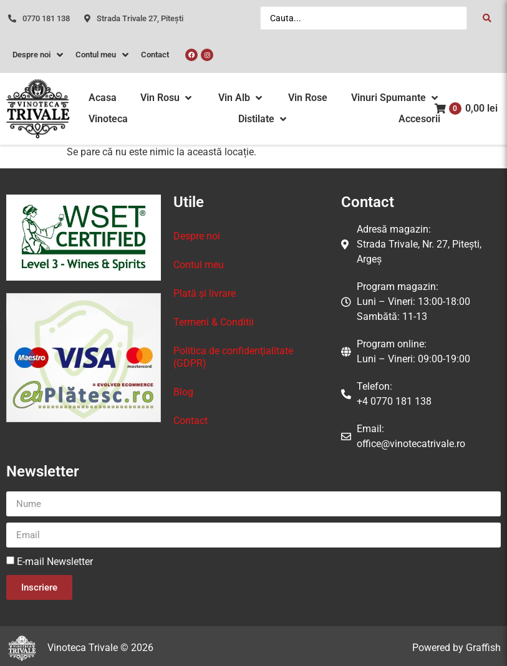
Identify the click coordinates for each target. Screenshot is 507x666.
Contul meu (198, 265)
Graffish (483, 648)
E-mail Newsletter (55, 561)
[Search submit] (487, 18)
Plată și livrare (204, 293)
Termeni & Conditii (213, 322)
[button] (167, 98)
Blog (183, 392)
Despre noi (196, 236)
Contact (190, 421)
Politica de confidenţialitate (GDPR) (233, 357)
